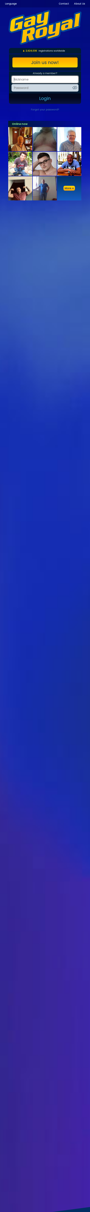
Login (45, 98)
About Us (79, 3)
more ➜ (69, 188)
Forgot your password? (45, 109)
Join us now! (45, 62)
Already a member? (45, 73)
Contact (64, 3)
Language (11, 3)
